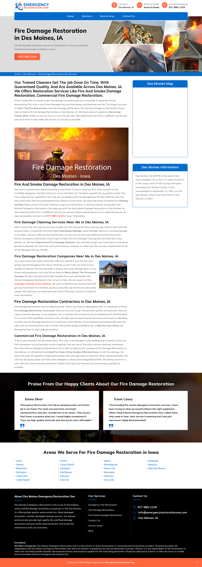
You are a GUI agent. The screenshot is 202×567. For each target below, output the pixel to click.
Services (87, 16)
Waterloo (152, 464)
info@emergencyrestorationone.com (162, 512)
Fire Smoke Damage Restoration (105, 515)
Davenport (65, 468)
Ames (19, 461)
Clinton (63, 461)
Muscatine (109, 472)
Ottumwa (108, 476)
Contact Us (129, 16)
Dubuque (64, 476)
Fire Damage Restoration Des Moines (57, 74)
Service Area (107, 16)
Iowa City (64, 480)
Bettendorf (21, 468)
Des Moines (29, 74)
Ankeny (20, 464)
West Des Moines (156, 468)
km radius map (160, 121)
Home (70, 16)
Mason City (109, 468)
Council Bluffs (67, 464)
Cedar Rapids (23, 480)
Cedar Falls (21, 476)
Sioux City (109, 480)
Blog (90, 530)
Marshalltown (111, 464)
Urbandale (153, 461)
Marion (107, 461)
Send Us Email (151, 7)
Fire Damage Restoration (101, 510)
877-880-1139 (177, 7)
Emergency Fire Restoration (102, 504)
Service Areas (95, 525)
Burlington (21, 472)
